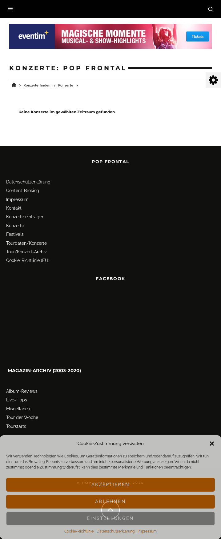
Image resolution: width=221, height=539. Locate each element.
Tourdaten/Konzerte (26, 241)
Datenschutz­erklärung (116, 531)
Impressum (147, 531)
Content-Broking (22, 188)
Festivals (15, 232)
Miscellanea (18, 406)
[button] (212, 443)
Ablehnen (110, 501)
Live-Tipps (16, 398)
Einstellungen (110, 518)
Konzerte (15, 223)
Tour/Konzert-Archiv (26, 249)
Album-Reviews (22, 389)
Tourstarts (16, 424)
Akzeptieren (110, 484)
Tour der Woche (22, 415)
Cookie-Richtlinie (79, 531)
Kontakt (14, 206)
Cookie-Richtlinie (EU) (28, 258)
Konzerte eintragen (25, 214)
